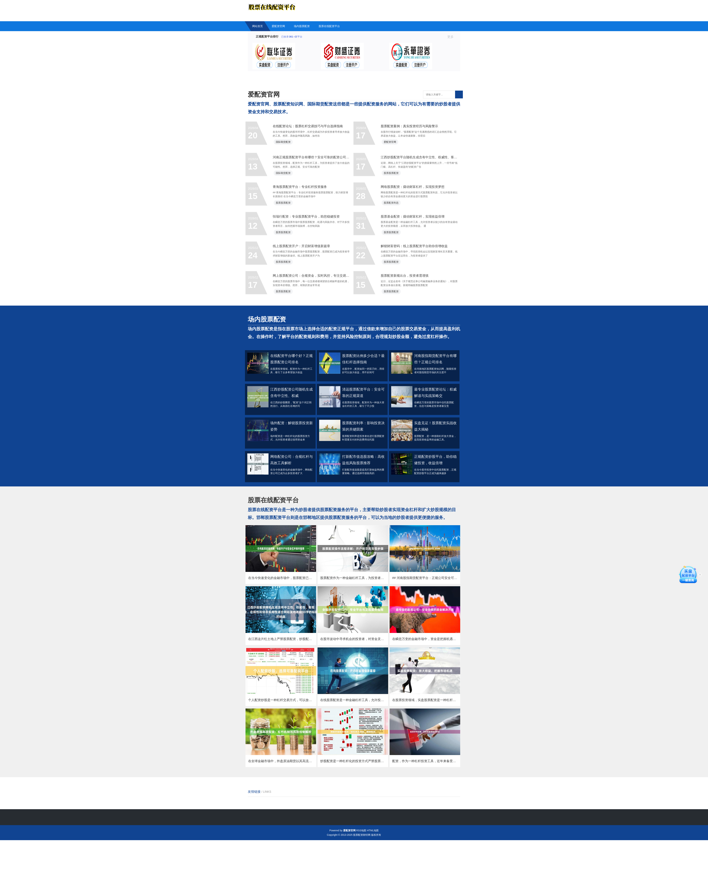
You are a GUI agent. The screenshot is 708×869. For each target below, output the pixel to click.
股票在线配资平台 (329, 26)
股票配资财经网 (361, 863)
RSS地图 (361, 859)
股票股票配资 (394, 207)
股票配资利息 (394, 242)
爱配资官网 (278, 26)
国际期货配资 (286, 146)
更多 (452, 37)
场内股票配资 (302, 26)
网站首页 (257, 26)
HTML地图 (373, 859)
